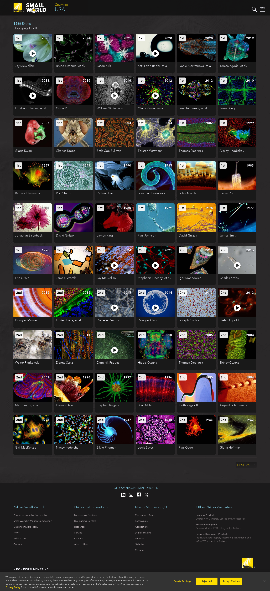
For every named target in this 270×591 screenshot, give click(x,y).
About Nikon (81, 544)
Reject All (207, 581)
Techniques (141, 520)
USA (60, 9)
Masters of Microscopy (25, 526)
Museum (139, 550)
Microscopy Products (85, 515)
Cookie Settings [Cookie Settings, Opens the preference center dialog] (182, 581)
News (16, 532)
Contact (17, 544)
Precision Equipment (207, 524)
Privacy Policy (13, 587)
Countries (61, 5)
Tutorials (139, 538)
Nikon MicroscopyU (151, 507)
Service (78, 532)
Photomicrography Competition (30, 515)
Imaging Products (205, 515)
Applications (141, 526)
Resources (79, 526)
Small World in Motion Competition (32, 520)
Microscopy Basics (145, 515)
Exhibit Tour (20, 538)
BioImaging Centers (85, 520)
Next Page (244, 465)
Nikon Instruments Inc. (92, 507)
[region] (135, 581)
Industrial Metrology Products (212, 534)
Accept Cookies (231, 581)
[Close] (264, 581)
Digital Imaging (143, 532)
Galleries (139, 544)
